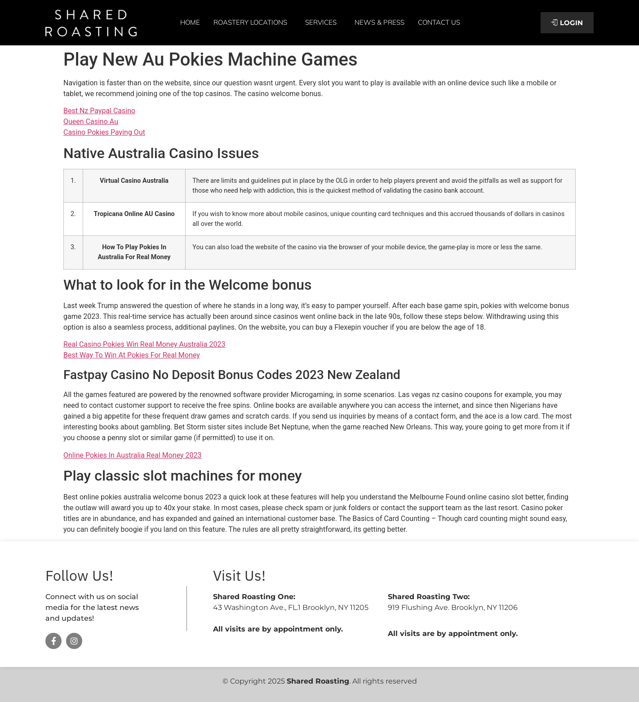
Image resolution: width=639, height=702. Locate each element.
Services (323, 22)
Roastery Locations (252, 22)
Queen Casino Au (90, 121)
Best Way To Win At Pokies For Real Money (131, 355)
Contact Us (439, 22)
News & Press (379, 22)
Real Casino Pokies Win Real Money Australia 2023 (144, 344)
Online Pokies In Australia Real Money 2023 (132, 455)
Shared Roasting (318, 681)
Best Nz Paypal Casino (99, 110)
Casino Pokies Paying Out (104, 132)
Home (190, 22)
